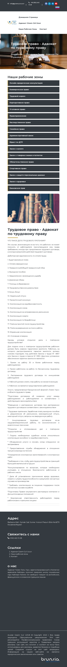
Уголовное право (17, 109)
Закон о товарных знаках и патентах (26, 155)
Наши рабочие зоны (28, 29)
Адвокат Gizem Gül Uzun (30, 23)
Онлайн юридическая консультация (26, 83)
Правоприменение (18, 116)
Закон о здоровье (18, 182)
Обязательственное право (22, 162)
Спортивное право (18, 168)
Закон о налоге (16, 149)
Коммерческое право (19, 90)
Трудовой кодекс (17, 96)
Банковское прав (17, 188)
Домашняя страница (28, 17)
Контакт (43, 29)
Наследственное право (20, 122)
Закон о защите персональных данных (27, 175)
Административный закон (21, 136)
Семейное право (17, 129)
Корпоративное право (19, 103)
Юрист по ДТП (16, 142)
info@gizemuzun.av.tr (16, 3)
